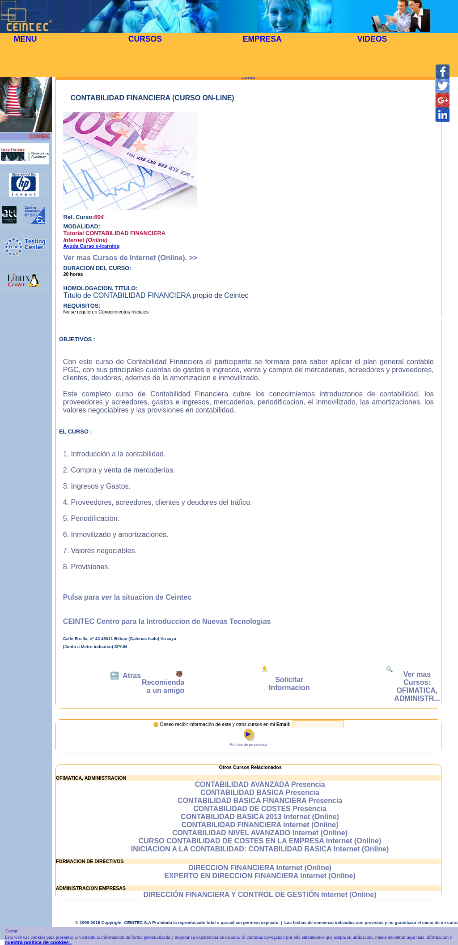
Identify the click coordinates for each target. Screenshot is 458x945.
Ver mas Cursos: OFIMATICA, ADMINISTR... (417, 686)
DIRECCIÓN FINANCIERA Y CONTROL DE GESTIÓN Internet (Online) (259, 894)
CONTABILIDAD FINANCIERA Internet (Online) (259, 825)
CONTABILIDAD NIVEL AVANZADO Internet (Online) (260, 833)
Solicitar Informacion (289, 684)
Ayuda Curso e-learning (91, 246)
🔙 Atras (125, 675)
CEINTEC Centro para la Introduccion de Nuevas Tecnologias (167, 621)
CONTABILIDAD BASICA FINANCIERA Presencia (260, 800)
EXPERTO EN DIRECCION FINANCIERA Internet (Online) (260, 876)
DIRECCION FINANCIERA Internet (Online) (259, 868)
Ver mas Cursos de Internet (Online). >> (130, 258)
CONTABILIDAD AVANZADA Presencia (260, 784)
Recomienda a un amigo (163, 686)
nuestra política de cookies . (38, 942)
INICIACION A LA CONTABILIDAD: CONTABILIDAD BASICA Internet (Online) (260, 849)
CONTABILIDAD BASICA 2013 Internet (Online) (260, 816)
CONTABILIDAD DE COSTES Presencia (260, 808)
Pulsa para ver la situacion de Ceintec (127, 597)
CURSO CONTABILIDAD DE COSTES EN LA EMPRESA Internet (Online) (260, 841)
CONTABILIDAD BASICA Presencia (259, 792)
